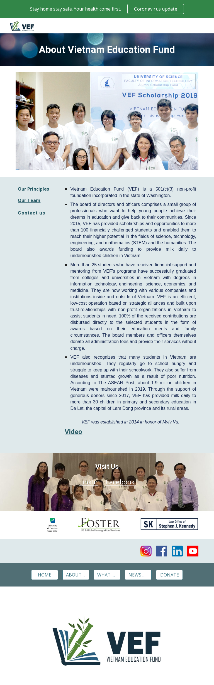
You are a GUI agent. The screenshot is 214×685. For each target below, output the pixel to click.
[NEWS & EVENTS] (138, 574)
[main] (107, 49)
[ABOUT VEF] (76, 574)
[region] (107, 9)
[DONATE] (169, 574)
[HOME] (44, 574)
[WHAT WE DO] (107, 574)
